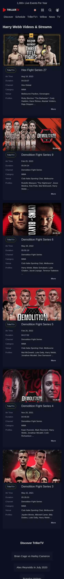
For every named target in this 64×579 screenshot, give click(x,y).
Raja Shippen (27, 104)
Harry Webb (26, 268)
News (52, 16)
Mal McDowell (45, 186)
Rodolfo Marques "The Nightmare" (36, 183)
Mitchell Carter (41, 514)
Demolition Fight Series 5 (37, 324)
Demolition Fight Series (31, 170)
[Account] (57, 10)
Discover (8, 16)
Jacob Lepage (35, 270)
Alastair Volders (48, 101)
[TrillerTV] (11, 10)
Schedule (20, 16)
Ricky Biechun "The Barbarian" (35, 98)
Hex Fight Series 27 (33, 70)
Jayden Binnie (27, 514)
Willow (43, 16)
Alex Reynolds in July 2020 (32, 567)
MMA (23, 89)
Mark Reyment (41, 430)
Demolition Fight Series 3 (37, 486)
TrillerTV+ (32, 16)
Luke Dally (39, 352)
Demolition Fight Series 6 (37, 239)
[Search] (50, 10)
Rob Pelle (33, 186)
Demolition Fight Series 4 (37, 406)
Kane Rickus (35, 101)
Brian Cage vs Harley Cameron (32, 556)
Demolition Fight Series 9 (37, 154)
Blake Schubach (40, 268)
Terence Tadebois (50, 270)
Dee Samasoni (44, 355)
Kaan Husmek (27, 430)
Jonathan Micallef (29, 355)
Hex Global (26, 85)
